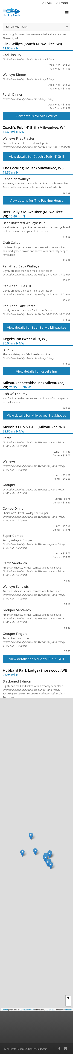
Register (62, 3)
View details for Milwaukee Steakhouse (36, 415)
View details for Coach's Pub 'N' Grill (36, 156)
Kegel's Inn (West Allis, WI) (25, 338)
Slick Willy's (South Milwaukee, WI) (32, 43)
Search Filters (17, 27)
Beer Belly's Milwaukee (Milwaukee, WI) (33, 214)
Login (47, 3)
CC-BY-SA (50, 1010)
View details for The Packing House (36, 200)
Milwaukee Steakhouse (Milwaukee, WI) (33, 384)
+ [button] (68, 998)
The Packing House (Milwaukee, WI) (33, 168)
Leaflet (5, 1010)
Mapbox (68, 1010)
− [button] (68, 1003)
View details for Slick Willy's (36, 116)
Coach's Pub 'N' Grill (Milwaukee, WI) (34, 127)
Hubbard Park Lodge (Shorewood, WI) (35, 670)
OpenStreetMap (27, 1010)
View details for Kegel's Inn (36, 371)
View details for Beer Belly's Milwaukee (36, 327)
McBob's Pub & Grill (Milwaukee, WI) (34, 426)
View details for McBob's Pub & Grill (36, 659)
